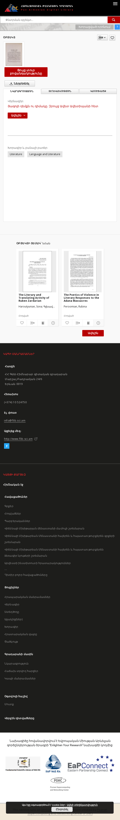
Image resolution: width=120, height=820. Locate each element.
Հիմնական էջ (13, 484)
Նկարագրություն (16, 663)
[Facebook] (6, 446)
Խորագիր (11, 627)
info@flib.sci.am (15, 420)
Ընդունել (62, 809)
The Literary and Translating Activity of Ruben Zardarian (34, 298)
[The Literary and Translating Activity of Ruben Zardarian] (37, 271)
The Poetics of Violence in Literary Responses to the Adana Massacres (81, 298)
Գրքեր (8, 506)
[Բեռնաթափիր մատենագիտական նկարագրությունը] (32, 323)
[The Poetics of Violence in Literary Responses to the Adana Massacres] (82, 271)
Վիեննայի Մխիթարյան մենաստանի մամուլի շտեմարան (44, 528)
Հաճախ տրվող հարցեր (21, 671)
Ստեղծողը (11, 612)
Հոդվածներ (12, 513)
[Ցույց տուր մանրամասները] (52, 323)
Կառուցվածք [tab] (98, 91)
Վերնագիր (11, 604)
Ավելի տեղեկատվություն (82, 805)
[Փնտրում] (114, 19)
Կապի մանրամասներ (20, 678)
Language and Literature (44, 154)
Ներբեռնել (18, 83)
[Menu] (115, 3)
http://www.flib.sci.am (18, 439)
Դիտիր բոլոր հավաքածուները (26, 575)
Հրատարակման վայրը (20, 634)
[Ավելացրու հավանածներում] (112, 38)
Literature (16, 154)
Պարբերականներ (17, 521)
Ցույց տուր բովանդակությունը (26, 72)
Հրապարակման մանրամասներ (27, 597)
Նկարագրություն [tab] (21, 91)
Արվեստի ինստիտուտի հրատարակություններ (37, 563)
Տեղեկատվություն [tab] (60, 91)
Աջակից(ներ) (13, 619)
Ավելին (93, 333)
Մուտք (9, 704)
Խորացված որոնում (94, 27)
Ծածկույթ (11, 641)
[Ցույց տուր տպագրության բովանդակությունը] (43, 323)
